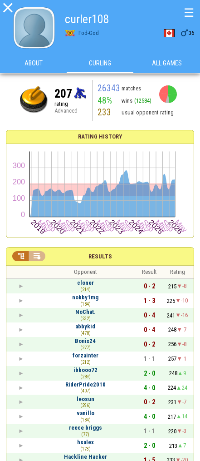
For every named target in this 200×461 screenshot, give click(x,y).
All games (167, 63)
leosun (85, 399)
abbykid (85, 326)
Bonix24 (85, 340)
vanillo (85, 413)
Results (100, 256)
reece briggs (85, 427)
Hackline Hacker (85, 456)
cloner (85, 282)
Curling (100, 63)
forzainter (85, 355)
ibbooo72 (85, 370)
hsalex (85, 442)
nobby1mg (85, 297)
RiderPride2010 (85, 384)
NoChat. (85, 311)
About (33, 63)
